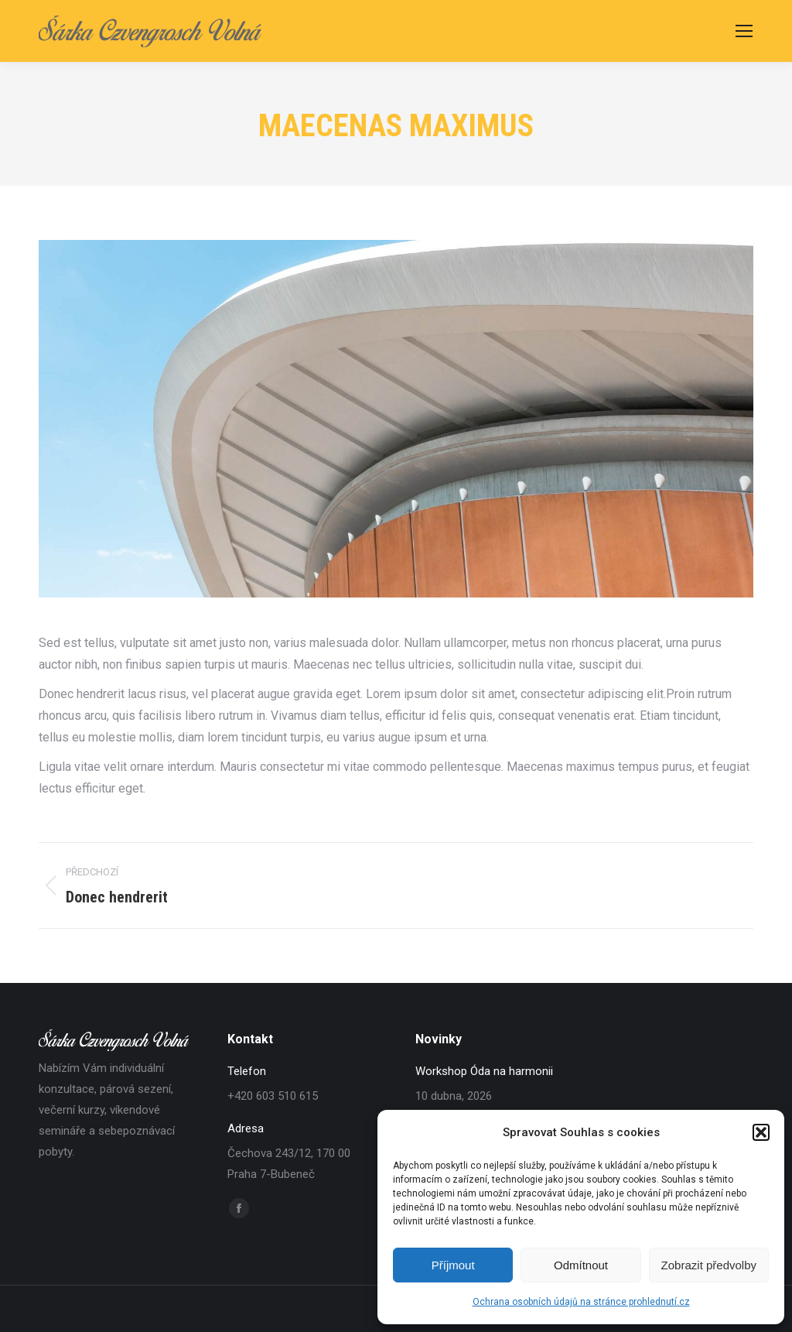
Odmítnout (581, 1265)
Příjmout (453, 1265)
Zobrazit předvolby (708, 1265)
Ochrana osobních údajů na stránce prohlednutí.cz (581, 1301)
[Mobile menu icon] (744, 31)
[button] (761, 1132)
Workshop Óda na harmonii (484, 1071)
